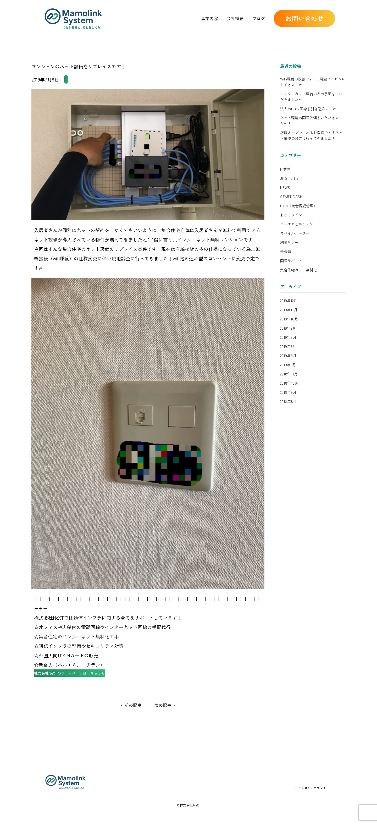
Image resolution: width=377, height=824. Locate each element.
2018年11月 (289, 373)
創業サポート (291, 242)
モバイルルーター (294, 233)
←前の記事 (130, 715)
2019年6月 (288, 355)
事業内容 (209, 18)
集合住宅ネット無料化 (87, 79)
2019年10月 (289, 318)
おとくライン (291, 214)
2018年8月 (288, 401)
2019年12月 (288, 300)
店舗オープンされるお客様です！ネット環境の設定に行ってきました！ (311, 135)
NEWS (285, 187)
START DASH (291, 196)
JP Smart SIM (291, 178)
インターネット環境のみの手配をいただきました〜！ (311, 96)
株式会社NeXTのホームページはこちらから (83, 680)
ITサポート (289, 169)
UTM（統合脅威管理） (298, 205)
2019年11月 (288, 309)
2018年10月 (289, 383)
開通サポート (291, 260)
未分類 (285, 251)
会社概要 (235, 18)
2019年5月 (288, 364)
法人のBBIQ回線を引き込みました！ (310, 108)
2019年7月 (288, 346)
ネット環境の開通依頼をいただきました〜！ (311, 120)
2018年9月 (288, 392)
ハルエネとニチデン (296, 224)
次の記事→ (164, 715)
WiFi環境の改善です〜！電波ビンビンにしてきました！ (313, 81)
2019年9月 (288, 328)
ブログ (258, 18)
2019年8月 (288, 337)
